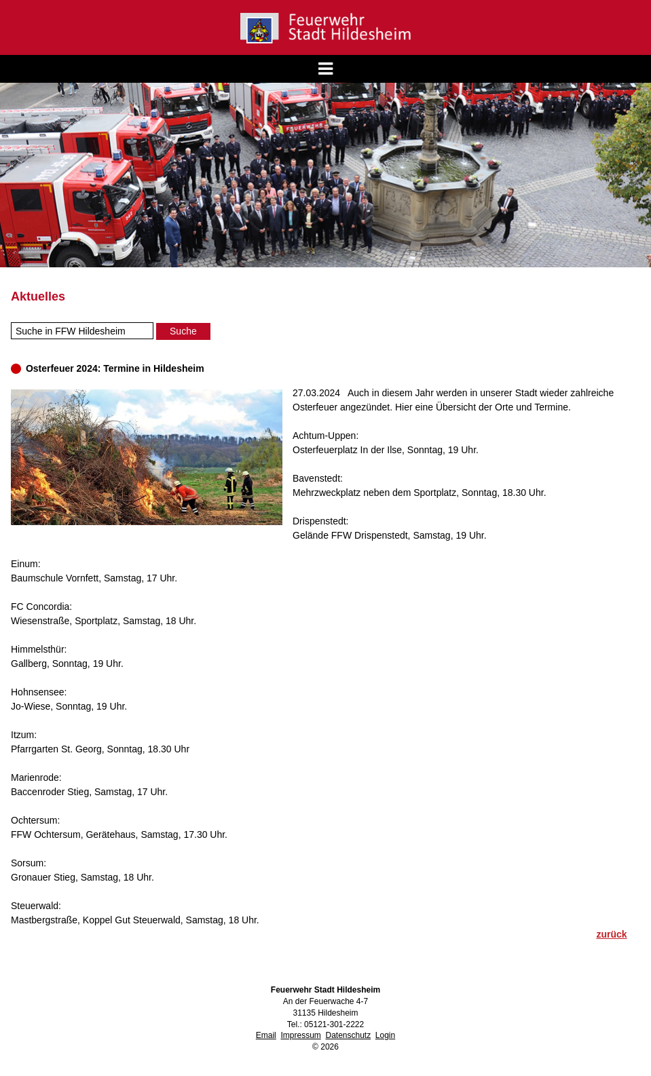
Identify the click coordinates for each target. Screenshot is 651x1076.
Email (266, 1035)
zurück (611, 934)
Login (385, 1035)
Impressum (300, 1035)
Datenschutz (348, 1035)
